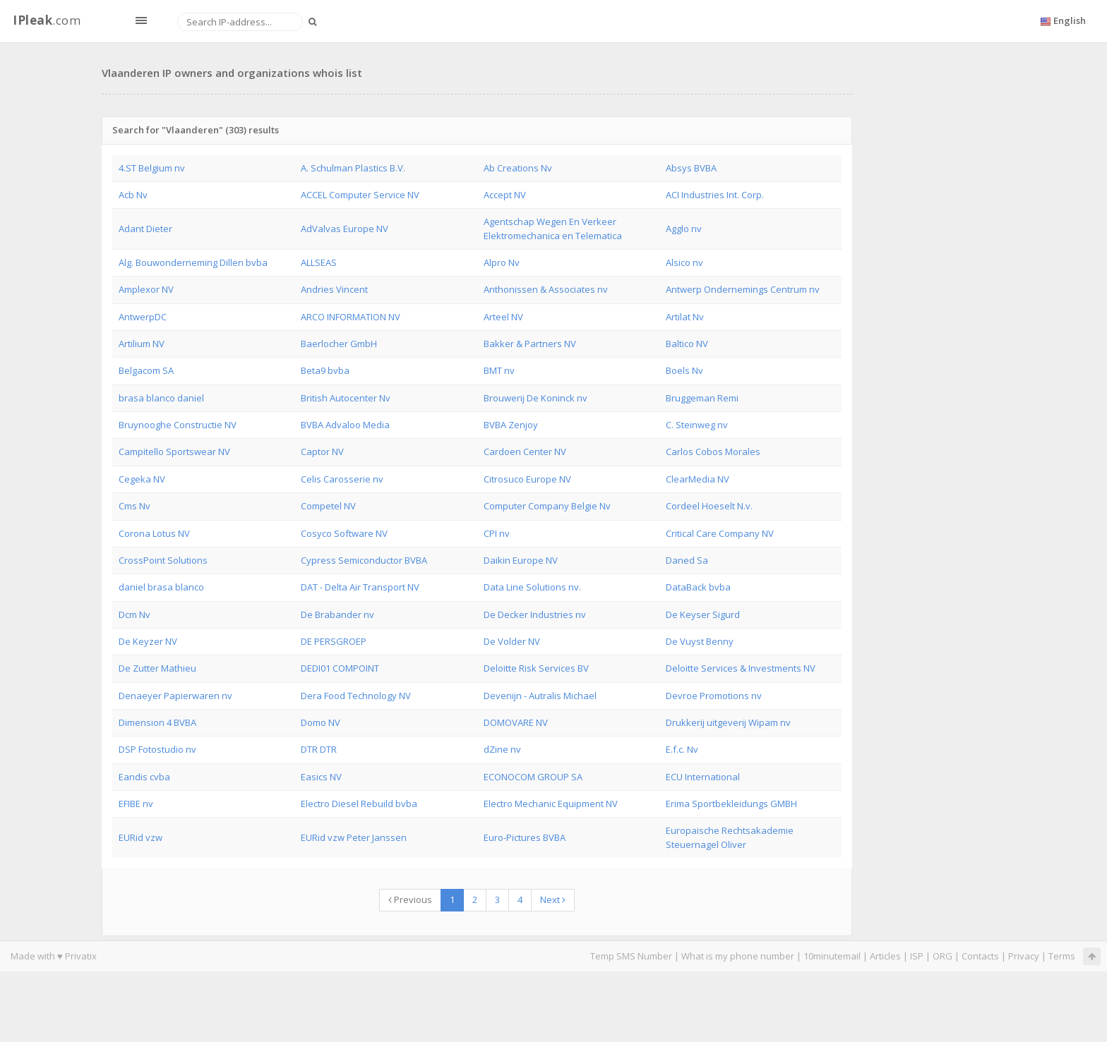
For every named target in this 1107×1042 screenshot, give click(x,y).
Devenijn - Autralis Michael (540, 695)
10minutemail (832, 956)
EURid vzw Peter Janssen (354, 837)
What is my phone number (737, 956)
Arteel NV (503, 316)
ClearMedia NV (697, 479)
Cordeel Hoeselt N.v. (709, 505)
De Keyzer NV (148, 641)
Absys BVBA (691, 168)
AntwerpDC (143, 316)
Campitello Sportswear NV (174, 451)
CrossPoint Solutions (163, 560)
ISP (916, 956)
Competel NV (328, 505)
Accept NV (505, 194)
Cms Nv (134, 505)
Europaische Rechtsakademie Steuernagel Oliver (730, 837)
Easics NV (321, 776)
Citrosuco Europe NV (527, 479)
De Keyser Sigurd (703, 614)
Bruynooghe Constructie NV (178, 424)
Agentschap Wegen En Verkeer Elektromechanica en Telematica (553, 228)
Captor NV (322, 451)
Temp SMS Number (631, 956)
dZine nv (502, 749)
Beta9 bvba (325, 370)
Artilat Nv (685, 316)
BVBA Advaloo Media (345, 424)
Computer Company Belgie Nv (547, 505)
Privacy (1023, 956)
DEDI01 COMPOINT (340, 668)
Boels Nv (684, 370)
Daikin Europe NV (521, 560)
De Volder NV (512, 641)
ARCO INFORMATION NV (350, 316)
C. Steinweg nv (697, 424)
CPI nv (497, 533)
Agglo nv (684, 228)
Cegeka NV (142, 479)
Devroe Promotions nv (714, 695)
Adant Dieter (145, 228)
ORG (942, 956)
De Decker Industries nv (535, 614)
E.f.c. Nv (682, 749)
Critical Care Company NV (720, 533)
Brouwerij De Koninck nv (535, 398)
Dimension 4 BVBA (157, 722)
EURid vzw (140, 837)
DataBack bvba (698, 587)
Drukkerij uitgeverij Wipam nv (728, 722)
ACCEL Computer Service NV (360, 194)
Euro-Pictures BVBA (525, 837)
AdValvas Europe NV (344, 228)
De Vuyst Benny (700, 641)
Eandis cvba (144, 776)
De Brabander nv (337, 614)
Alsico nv (684, 262)
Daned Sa (687, 560)
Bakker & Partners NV (530, 343)
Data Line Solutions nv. (532, 587)
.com (46, 20)
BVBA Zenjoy (511, 424)
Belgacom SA (146, 370)
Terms (1061, 956)
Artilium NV (141, 343)
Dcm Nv (134, 614)
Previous (410, 899)
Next (553, 899)
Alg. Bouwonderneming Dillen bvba (193, 262)
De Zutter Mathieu (157, 668)
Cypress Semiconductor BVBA (364, 560)
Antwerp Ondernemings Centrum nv (743, 289)
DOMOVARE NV (516, 722)
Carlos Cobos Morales (713, 451)
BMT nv (499, 370)
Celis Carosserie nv (342, 479)
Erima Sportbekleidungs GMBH (731, 803)
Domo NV (320, 722)
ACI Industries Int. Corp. (715, 194)
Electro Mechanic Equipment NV (551, 803)
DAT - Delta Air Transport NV (360, 587)
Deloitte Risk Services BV (536, 668)
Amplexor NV (146, 289)
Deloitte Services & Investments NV (740, 668)
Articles (885, 956)
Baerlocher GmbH (339, 343)
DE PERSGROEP (333, 641)
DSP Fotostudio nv (157, 749)
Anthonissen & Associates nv (546, 289)
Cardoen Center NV (525, 451)
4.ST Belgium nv (152, 168)
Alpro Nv (502, 262)
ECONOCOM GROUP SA (533, 776)
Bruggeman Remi (702, 398)
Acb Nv (133, 194)
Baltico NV (687, 343)
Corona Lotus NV (154, 533)
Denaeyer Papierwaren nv (175, 695)
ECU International (703, 776)
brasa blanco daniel (161, 398)
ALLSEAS (319, 262)
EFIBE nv (136, 803)
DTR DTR (319, 749)
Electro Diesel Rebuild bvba (359, 803)
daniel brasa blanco (161, 587)
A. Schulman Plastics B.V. (353, 168)
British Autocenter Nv (345, 398)
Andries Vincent (334, 289)
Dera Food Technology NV (356, 695)
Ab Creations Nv (518, 168)
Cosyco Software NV (344, 533)
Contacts (980, 956)
